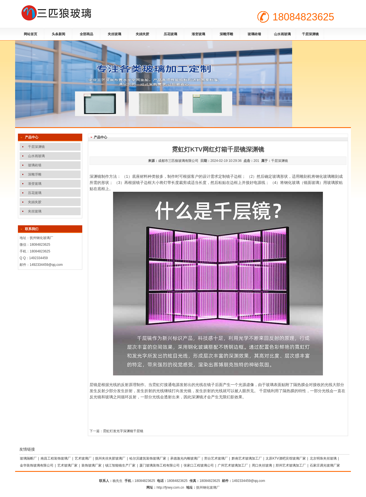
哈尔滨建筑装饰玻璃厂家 (147, 458)
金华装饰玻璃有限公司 (36, 465)
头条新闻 (58, 34)
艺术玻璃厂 (83, 458)
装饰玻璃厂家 (91, 465)
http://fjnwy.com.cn (170, 487)
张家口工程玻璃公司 (199, 465)
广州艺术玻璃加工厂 (233, 465)
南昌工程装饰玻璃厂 (56, 458)
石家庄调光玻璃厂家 (325, 465)
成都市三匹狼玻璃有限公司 (178, 161)
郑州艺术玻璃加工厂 (291, 465)
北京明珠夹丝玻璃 (323, 458)
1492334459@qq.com (46, 265)
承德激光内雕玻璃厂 (185, 458)
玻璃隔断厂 (28, 458)
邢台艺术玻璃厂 (216, 458)
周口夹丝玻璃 (262, 465)
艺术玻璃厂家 (67, 465)
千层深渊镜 (310, 34)
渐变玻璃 (198, 34)
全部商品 (86, 34)
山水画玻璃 (282, 34)
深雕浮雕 (226, 34)
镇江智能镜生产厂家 (120, 465)
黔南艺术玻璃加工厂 (247, 458)
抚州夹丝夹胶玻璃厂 (110, 458)
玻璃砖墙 (254, 34)
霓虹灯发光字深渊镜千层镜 (123, 431)
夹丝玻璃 (114, 34)
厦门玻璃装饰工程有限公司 (159, 465)
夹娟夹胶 (142, 34)
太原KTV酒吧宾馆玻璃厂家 (286, 458)
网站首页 (30, 34)
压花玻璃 (170, 34)
